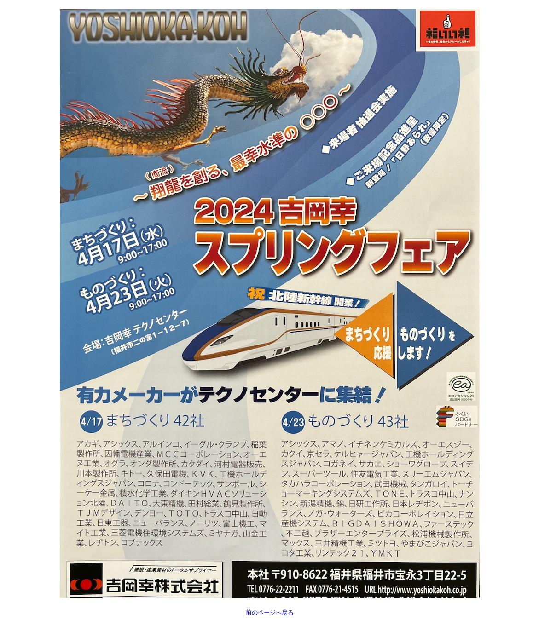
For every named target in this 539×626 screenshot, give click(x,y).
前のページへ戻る (270, 612)
